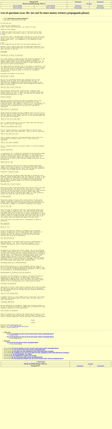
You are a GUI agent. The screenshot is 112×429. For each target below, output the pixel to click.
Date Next (78, 5)
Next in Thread (17, 7)
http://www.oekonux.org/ (14, 385)
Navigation (100, 1)
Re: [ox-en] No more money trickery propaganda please (22, 403)
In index (89, 3)
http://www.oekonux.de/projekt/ (19, 387)
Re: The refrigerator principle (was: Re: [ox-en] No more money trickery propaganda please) (37, 419)
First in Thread (17, 5)
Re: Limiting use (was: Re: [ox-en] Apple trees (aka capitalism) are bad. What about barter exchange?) (40, 414)
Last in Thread (50, 5)
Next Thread (78, 7)
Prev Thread (100, 7)
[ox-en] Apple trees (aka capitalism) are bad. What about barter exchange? (33, 412)
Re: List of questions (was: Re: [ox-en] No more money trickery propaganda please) (30, 395)
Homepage (78, 1)
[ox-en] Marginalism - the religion (22, 415)
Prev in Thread (50, 7)
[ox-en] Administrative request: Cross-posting (23, 417)
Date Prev (100, 5)
